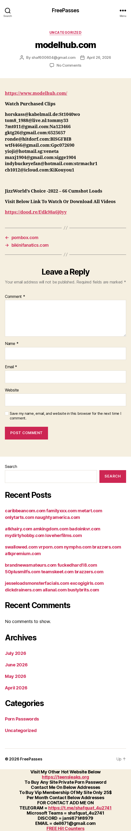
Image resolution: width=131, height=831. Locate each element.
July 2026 (15, 653)
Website (12, 390)
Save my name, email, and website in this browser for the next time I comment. (65, 415)
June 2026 (16, 664)
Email (11, 367)
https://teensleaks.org (65, 777)
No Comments (69, 65)
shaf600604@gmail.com (53, 57)
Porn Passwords (22, 718)
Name (11, 344)
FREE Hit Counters (65, 828)
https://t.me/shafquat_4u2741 (79, 807)
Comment (15, 296)
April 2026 (16, 687)
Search (11, 466)
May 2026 (15, 676)
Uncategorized (65, 32)
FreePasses (65, 10)
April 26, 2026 (99, 57)
